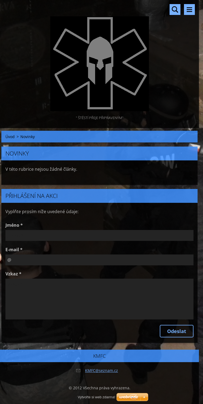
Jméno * (14, 225)
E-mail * (14, 250)
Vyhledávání (175, 9)
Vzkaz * (13, 274)
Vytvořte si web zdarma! (96, 397)
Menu (189, 9)
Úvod (10, 136)
